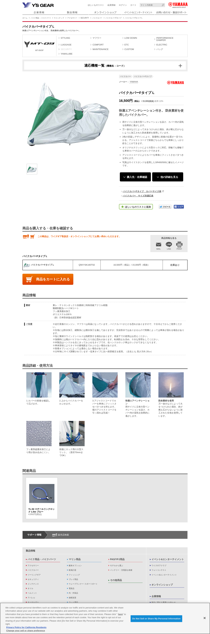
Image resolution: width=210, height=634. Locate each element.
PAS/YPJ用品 (117, 559)
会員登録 (111, 5)
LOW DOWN (131, 38)
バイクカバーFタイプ (113, 18)
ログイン (123, 5)
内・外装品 (73, 593)
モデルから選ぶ (116, 565)
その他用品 (116, 580)
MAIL (158, 249)
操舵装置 (72, 598)
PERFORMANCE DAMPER (164, 39)
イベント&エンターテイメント (168, 559)
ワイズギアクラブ (159, 565)
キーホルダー (33, 602)
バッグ (159, 49)
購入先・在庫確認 (137, 177)
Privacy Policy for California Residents (26, 627)
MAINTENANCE (101, 49)
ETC (127, 44)
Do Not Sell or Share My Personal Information (156, 618)
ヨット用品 (73, 602)
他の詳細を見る (169, 177)
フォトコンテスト (159, 570)
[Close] (204, 618)
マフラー (97, 38)
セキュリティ (33, 579)
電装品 (71, 588)
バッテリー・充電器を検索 (121, 570)
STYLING (65, 38)
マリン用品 (75, 559)
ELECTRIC (161, 44)
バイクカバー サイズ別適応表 (138, 195)
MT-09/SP (39, 46)
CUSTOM (129, 49)
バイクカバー (97, 18)
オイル (30, 588)
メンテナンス (33, 584)
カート (133, 5)
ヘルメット (32, 593)
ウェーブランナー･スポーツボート (83, 584)
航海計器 (72, 570)
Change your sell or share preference (25, 630)
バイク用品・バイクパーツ (41, 18)
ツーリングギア (34, 575)
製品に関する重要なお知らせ (164, 602)
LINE (169, 249)
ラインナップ (59, 18)
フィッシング (74, 575)
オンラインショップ (162, 584)
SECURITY (85, 18)
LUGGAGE (66, 44)
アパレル (31, 598)
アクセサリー (72, 18)
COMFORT (98, 44)
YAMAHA (133, 82)
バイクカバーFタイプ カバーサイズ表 (142, 191)
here (120, 614)
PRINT (179, 249)
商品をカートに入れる (53, 279)
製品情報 (30, 550)
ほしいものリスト (96, 5)
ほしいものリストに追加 (138, 206)
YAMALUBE (66, 54)
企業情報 (156, 596)
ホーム (24, 18)
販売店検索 (63, 535)
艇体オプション (75, 565)
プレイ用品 (73, 579)
